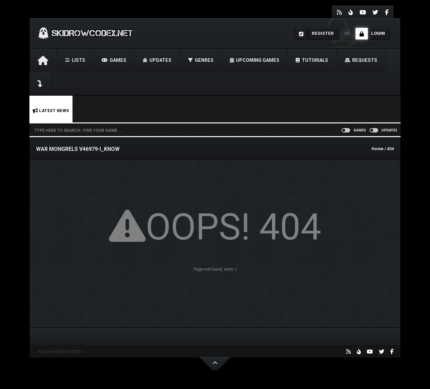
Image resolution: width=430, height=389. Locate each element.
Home (378, 149)
